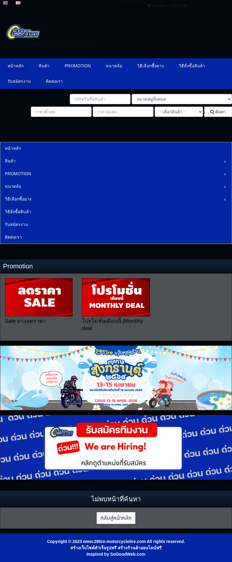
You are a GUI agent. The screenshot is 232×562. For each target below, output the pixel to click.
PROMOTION (78, 65)
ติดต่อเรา (54, 81)
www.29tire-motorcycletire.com (114, 541)
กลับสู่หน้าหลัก (116, 518)
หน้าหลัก (16, 65)
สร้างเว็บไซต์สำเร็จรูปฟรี (93, 547)
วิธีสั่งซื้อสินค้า (192, 65)
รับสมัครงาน (19, 81)
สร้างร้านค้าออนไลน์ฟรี (140, 547)
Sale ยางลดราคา (25, 321)
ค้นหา (218, 111)
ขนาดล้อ (114, 65)
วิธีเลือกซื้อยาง (150, 65)
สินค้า (44, 65)
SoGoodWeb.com (127, 554)
